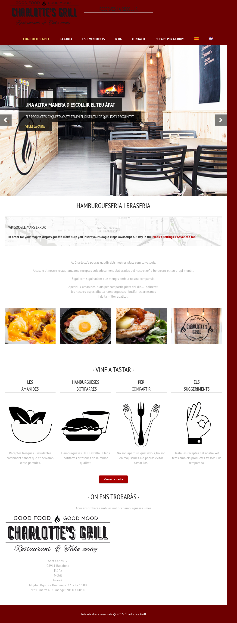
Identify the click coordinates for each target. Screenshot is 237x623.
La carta (66, 39)
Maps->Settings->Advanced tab (174, 237)
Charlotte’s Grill (36, 39)
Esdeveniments (93, 39)
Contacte (139, 39)
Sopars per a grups (170, 39)
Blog (118, 39)
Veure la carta (113, 479)
